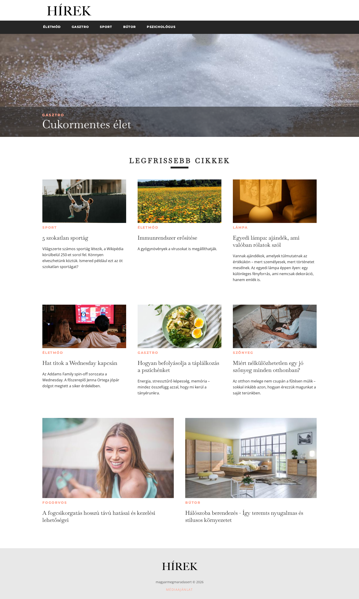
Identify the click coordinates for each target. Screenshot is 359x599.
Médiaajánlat (179, 589)
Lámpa (240, 227)
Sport (49, 227)
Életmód (148, 227)
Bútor (193, 503)
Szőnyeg (243, 353)
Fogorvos (54, 503)
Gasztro (53, 115)
